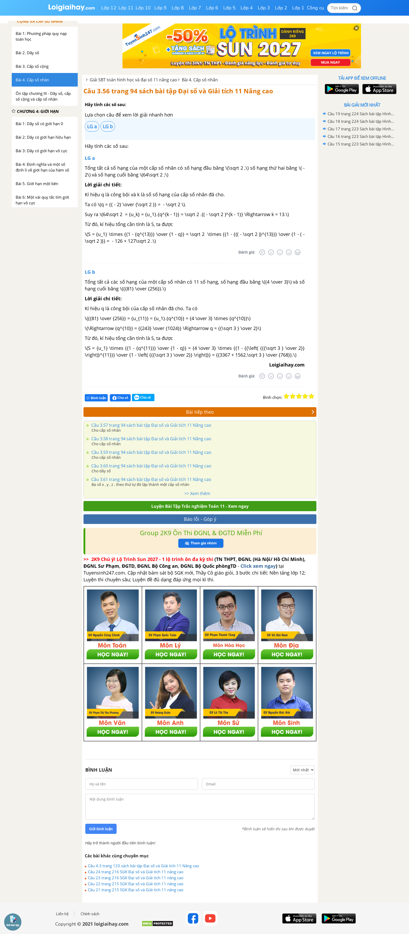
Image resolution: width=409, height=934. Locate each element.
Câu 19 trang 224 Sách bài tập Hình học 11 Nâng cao (361, 113)
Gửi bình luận (101, 829)
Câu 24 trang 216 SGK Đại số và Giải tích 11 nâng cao (135, 871)
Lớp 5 (229, 8)
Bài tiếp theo (250, 412)
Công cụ (315, 8)
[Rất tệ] (262, 252)
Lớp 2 (281, 8)
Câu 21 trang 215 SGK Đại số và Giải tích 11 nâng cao (135, 889)
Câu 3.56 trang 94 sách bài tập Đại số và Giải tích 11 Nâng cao (178, 91)
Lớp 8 (178, 8)
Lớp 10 (143, 8)
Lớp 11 (126, 8)
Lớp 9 (160, 8)
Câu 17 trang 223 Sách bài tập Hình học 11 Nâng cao (361, 128)
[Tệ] (271, 252)
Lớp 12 (108, 8)
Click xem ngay (258, 566)
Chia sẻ (120, 397)
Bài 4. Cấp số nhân (200, 80)
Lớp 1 (298, 8)
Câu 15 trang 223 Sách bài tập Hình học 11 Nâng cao (361, 143)
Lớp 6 (212, 8)
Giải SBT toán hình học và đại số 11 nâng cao (133, 80)
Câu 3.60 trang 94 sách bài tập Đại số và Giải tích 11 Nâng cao (150, 466)
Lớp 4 (246, 8)
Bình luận (96, 398)
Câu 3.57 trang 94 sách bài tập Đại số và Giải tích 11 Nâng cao (150, 425)
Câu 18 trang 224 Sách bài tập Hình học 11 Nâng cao (361, 121)
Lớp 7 (195, 8)
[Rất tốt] (297, 252)
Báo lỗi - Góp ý (200, 519)
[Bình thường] (279, 252)
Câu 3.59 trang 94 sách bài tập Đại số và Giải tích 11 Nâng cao (150, 452)
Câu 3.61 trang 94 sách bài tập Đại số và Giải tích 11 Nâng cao (150, 479)
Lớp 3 (264, 8)
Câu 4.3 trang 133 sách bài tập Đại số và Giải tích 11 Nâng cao (143, 865)
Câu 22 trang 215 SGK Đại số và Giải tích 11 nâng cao (135, 883)
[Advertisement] (362, 230)
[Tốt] (288, 252)
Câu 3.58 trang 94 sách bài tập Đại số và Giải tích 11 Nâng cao (150, 439)
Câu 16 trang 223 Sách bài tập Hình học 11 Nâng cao (361, 136)
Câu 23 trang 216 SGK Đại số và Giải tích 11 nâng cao (135, 877)
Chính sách (90, 914)
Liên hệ (62, 914)
